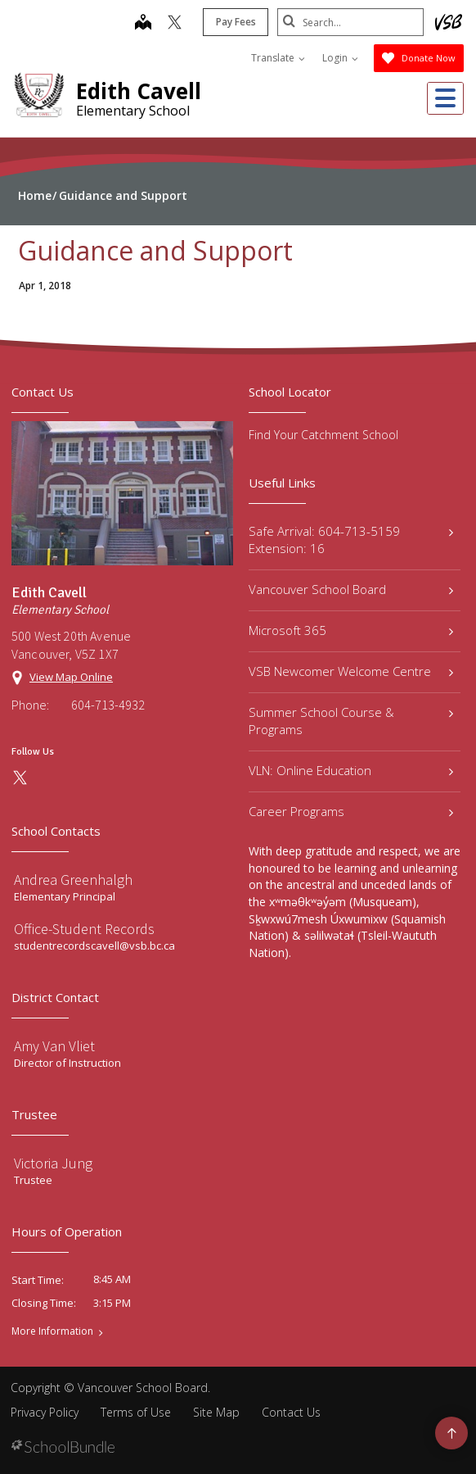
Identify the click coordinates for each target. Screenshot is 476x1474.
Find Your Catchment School (323, 434)
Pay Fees (235, 22)
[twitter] (173, 23)
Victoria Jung (53, 1163)
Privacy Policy (45, 1412)
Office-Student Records (84, 928)
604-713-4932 (108, 704)
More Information (52, 1331)
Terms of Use (136, 1412)
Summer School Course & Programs (351, 720)
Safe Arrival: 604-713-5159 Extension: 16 (351, 539)
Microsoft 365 (351, 630)
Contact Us (291, 1412)
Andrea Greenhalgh (73, 879)
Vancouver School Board (351, 589)
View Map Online (71, 676)
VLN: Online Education (351, 770)
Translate (278, 58)
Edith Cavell (138, 91)
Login (340, 58)
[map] (142, 23)
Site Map (216, 1412)
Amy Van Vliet (54, 1045)
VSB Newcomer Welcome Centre (351, 671)
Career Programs (351, 811)
